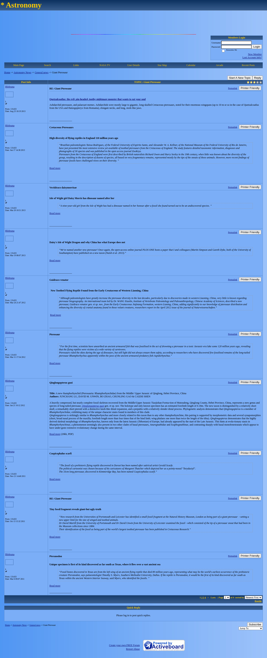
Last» (214, 597)
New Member (255, 54)
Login (256, 46)
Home (7, 72)
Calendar (190, 65)
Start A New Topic (240, 77)
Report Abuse (133, 649)
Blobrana (9, 86)
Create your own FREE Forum (124, 645)
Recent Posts (248, 65)
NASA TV (104, 65)
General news (42, 72)
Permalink (232, 88)
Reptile (258, 601)
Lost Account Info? (252, 57)
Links (76, 65)
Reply (257, 77)
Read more (54, 168)
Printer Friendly (250, 88)
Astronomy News (22, 72)
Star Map (162, 65)
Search (47, 65)
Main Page (18, 65)
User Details (133, 65)
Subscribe (255, 624)
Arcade (219, 65)
